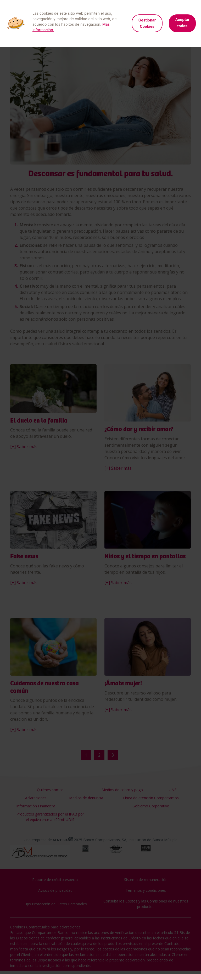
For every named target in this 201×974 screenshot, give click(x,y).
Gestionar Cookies (147, 23)
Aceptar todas (182, 22)
